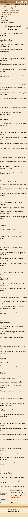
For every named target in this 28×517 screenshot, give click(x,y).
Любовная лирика (14, 10)
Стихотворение (10, 7)
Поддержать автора (15, 497)
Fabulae (21, 1)
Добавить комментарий (14, 509)
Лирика (9, 9)
